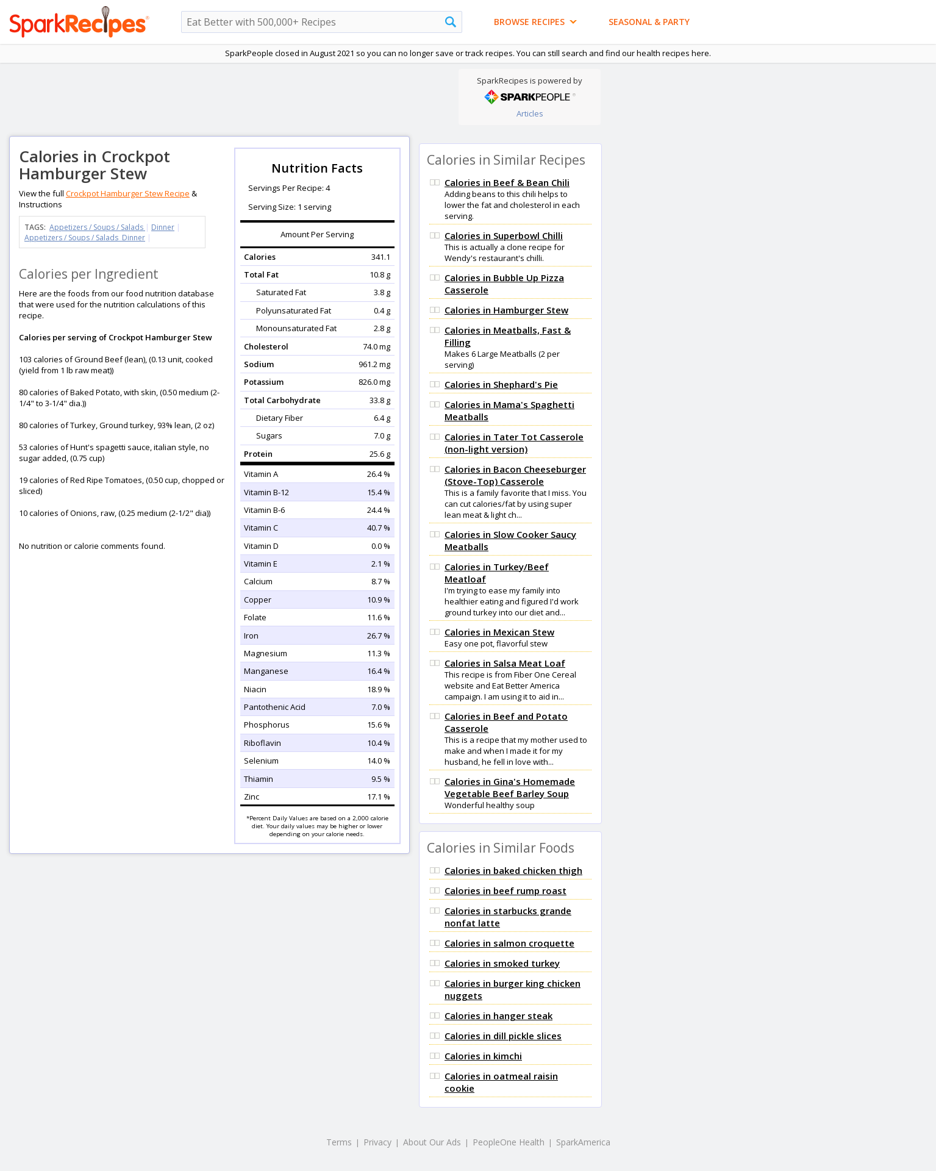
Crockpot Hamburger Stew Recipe (128, 193)
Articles (529, 113)
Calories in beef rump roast (505, 890)
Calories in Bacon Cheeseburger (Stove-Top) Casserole (515, 475)
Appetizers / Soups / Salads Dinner (84, 237)
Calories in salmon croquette (509, 943)
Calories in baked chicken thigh (513, 870)
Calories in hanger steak (498, 1015)
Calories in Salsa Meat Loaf (505, 663)
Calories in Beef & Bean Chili (507, 182)
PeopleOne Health (509, 1142)
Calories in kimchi (483, 1056)
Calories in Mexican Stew (499, 632)
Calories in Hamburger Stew (506, 310)
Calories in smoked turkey (502, 963)
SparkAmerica (583, 1142)
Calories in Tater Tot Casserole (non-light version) (514, 443)
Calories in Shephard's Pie (501, 384)
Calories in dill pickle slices (503, 1036)
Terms (339, 1142)
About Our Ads (432, 1142)
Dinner (162, 227)
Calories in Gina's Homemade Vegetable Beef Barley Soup (510, 787)
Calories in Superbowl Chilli (504, 235)
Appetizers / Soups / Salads (97, 227)
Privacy (377, 1142)
